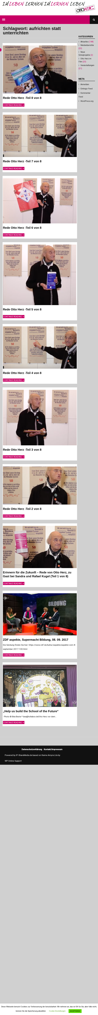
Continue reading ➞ (13, 104)
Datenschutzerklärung (32, 749)
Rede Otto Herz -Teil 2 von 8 (22, 508)
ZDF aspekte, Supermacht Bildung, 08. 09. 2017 (35, 639)
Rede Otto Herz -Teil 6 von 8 (22, 227)
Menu (4, 19)
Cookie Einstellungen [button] (57, 1011)
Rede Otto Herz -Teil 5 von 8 (22, 309)
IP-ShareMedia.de (24, 755)
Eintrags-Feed (86, 88)
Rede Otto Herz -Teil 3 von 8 (22, 449)
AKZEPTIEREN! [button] (75, 1011)
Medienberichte (87, 45)
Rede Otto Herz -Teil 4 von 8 (22, 373)
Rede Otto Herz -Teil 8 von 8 (22, 97)
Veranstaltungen (87, 65)
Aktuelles (84, 42)
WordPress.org (86, 101)
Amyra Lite (53, 755)
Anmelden (84, 84)
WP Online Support (13, 761)
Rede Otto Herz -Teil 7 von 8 (22, 161)
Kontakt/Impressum (53, 749)
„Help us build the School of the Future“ (30, 711)
